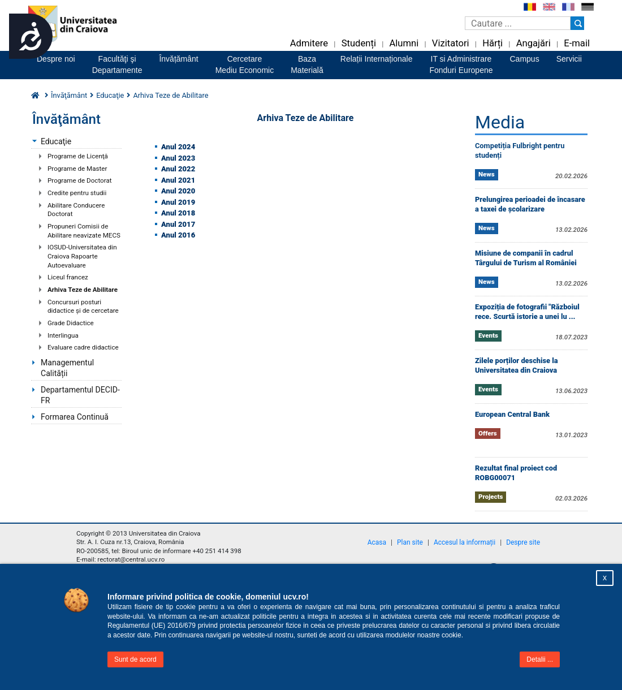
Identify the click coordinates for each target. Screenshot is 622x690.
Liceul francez (67, 277)
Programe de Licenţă (77, 156)
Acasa (377, 542)
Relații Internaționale (376, 58)
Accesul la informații (464, 542)
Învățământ (178, 58)
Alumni (403, 43)
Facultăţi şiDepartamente (117, 64)
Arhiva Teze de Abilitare (82, 290)
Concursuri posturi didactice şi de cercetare (83, 306)
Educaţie (56, 141)
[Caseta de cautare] (518, 23)
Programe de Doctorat (79, 180)
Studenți (359, 43)
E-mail (577, 43)
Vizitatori (450, 43)
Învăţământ (69, 95)
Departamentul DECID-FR (80, 395)
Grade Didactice (70, 323)
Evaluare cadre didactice (83, 347)
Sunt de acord (135, 659)
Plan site (410, 542)
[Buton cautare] (577, 23)
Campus (524, 58)
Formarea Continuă (75, 416)
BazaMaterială (307, 64)
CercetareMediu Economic (244, 64)
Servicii (569, 58)
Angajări (533, 43)
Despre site (523, 542)
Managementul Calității (67, 368)
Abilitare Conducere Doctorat (76, 209)
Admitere (309, 43)
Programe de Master (77, 168)
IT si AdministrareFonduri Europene (461, 64)
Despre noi (56, 58)
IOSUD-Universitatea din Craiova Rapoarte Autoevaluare (82, 256)
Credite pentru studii (76, 193)
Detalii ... (539, 659)
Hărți (492, 43)
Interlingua (63, 335)
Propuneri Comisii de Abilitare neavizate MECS (83, 230)
